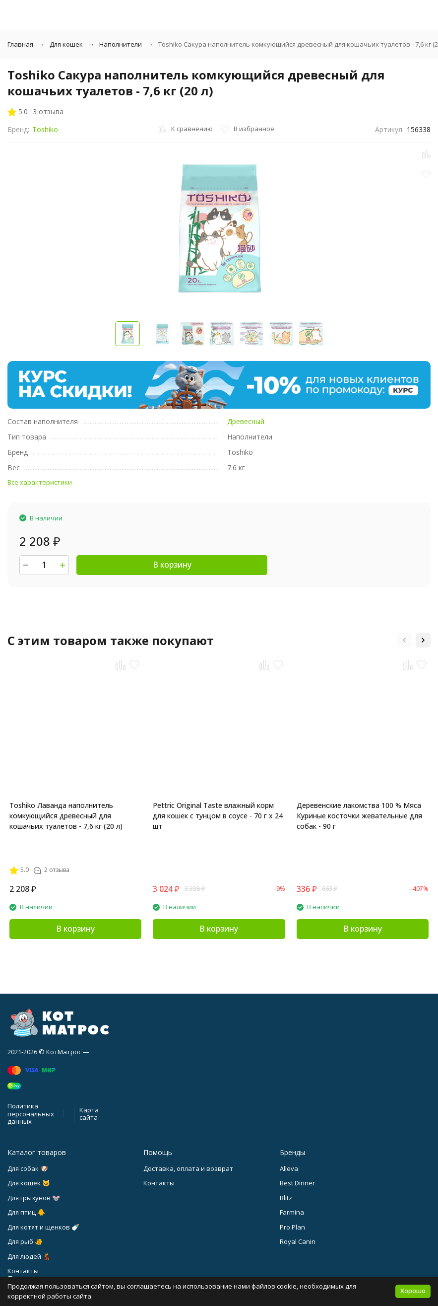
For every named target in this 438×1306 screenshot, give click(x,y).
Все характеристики (39, 482)
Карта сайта (89, 1113)
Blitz (286, 1197)
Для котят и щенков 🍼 (43, 1227)
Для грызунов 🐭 (33, 1197)
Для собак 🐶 (27, 1168)
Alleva (289, 1168)
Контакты (159, 1182)
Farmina (292, 1212)
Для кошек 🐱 (28, 1182)
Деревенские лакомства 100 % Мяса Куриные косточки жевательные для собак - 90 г (359, 815)
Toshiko (45, 129)
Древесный (245, 421)
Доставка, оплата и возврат (188, 1168)
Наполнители (120, 44)
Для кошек (66, 44)
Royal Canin (297, 1241)
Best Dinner (297, 1182)
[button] (404, 640)
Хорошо (413, 1290)
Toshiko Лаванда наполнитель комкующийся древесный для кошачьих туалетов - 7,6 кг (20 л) (66, 815)
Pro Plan (292, 1227)
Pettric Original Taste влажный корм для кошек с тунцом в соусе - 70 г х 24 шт (218, 815)
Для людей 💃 (29, 1256)
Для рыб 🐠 (25, 1241)
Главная (20, 44)
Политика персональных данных (30, 1113)
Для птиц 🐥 (26, 1212)
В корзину (172, 564)
